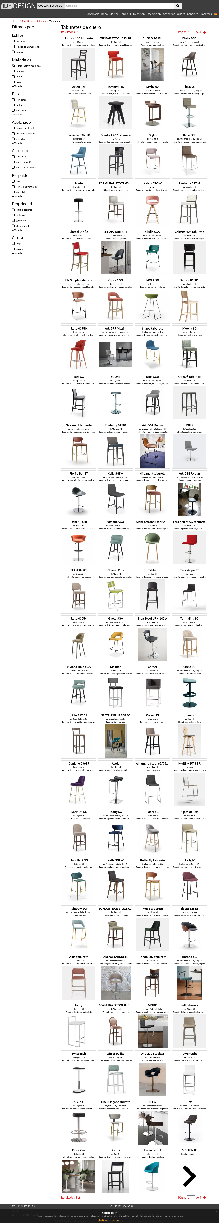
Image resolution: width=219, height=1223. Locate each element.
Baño (104, 14)
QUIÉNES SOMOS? (121, 1206)
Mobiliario (92, 14)
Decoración (154, 14)
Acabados (169, 14)
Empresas (206, 14)
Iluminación (137, 14)
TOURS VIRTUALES (23, 1206)
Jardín (124, 14)
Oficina (114, 14)
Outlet (181, 14)
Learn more (115, 1220)
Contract (192, 14)
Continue (103, 1220)
